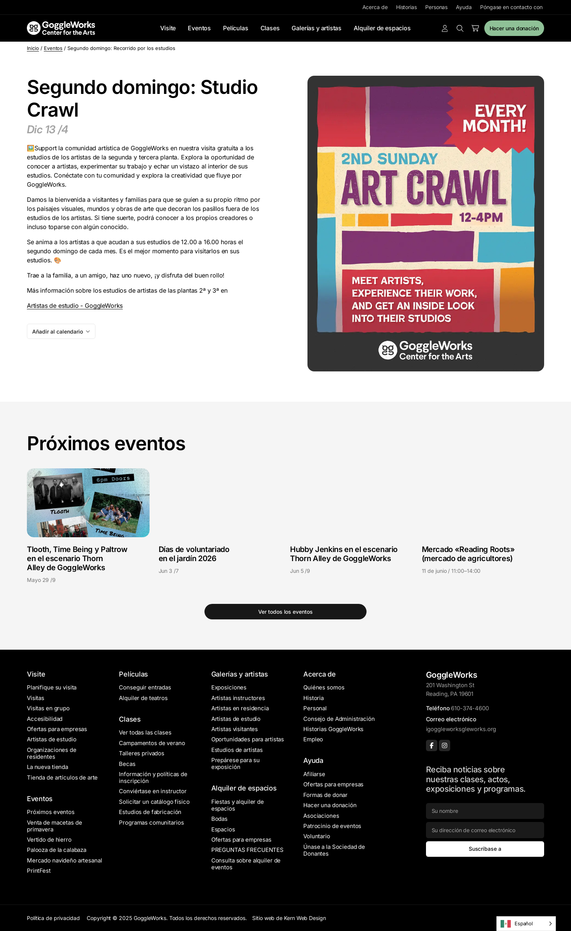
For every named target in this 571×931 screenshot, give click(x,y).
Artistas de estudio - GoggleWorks (75, 305)
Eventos (199, 28)
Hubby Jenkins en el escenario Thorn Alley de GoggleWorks (344, 554)
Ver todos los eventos (285, 611)
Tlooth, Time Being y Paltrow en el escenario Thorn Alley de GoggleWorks (77, 558)
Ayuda (464, 7)
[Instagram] (444, 745)
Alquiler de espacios (382, 28)
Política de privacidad (53, 918)
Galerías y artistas (317, 28)
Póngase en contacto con (511, 7)
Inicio (33, 48)
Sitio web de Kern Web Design (289, 918)
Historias (406, 7)
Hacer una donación (514, 28)
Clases (270, 28)
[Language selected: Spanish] (526, 923)
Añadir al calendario (57, 331)
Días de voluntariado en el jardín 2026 (194, 554)
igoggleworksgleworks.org (461, 729)
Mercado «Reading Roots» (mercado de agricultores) (468, 554)
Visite (168, 28)
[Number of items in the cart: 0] (475, 28)
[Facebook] (431, 745)
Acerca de (375, 7)
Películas (235, 28)
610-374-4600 (469, 708)
